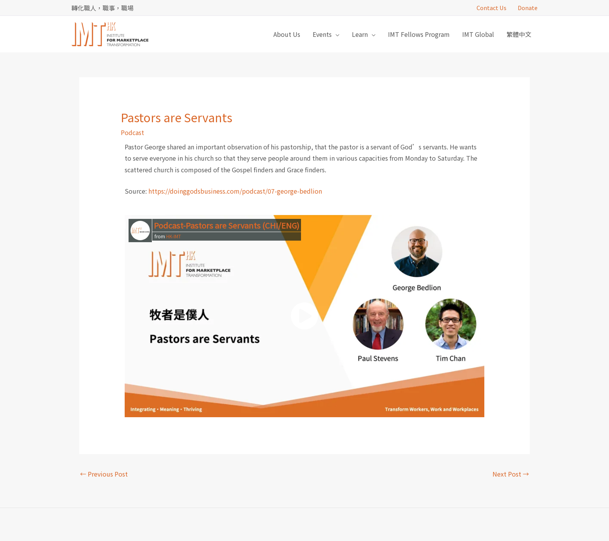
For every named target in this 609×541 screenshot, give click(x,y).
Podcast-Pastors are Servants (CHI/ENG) (226, 225)
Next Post (510, 474)
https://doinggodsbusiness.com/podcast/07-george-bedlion (235, 191)
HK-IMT (173, 236)
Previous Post (104, 474)
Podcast (132, 132)
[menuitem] (519, 34)
